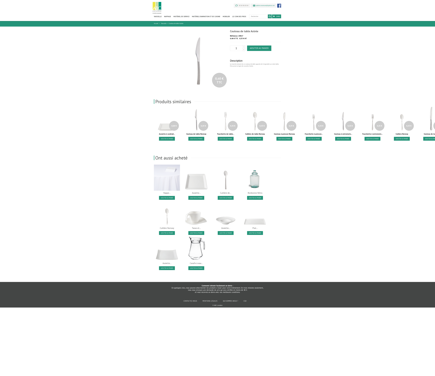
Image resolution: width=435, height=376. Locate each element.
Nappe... (167, 193)
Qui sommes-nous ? (230, 301)
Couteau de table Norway (196, 134)
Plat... (255, 228)
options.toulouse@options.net (265, 5)
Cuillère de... (225, 193)
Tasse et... (196, 228)
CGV (244, 301)
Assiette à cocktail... (167, 134)
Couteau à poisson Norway (284, 134)
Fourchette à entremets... (372, 134)
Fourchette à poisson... (314, 134)
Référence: (234, 36)
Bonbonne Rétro (255, 193)
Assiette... (196, 193)
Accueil (156, 23)
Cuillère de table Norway (255, 134)
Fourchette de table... (225, 134)
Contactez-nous (190, 301)
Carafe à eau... (196, 263)
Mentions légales (210, 301)
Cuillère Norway (402, 134)
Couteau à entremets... (343, 134)
